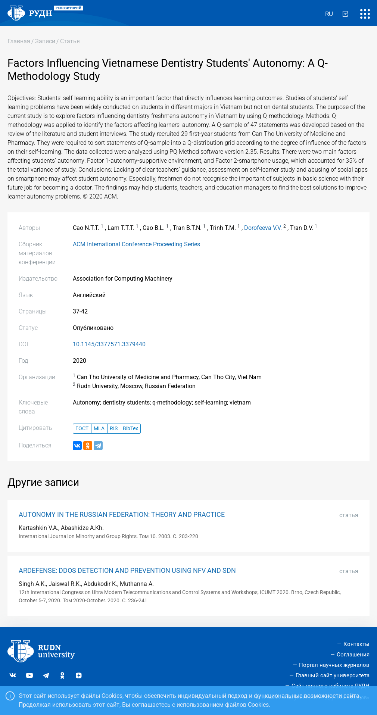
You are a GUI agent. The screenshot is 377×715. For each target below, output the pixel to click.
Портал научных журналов (334, 665)
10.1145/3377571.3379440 (109, 344)
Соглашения (353, 654)
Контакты (356, 644)
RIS (114, 428)
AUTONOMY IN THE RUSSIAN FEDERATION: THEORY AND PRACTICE (122, 514)
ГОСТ (81, 428)
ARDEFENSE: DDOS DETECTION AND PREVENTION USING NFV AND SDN (127, 570)
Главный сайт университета (333, 675)
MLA (99, 428)
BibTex (130, 428)
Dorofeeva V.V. (263, 227)
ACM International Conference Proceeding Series (136, 244)
